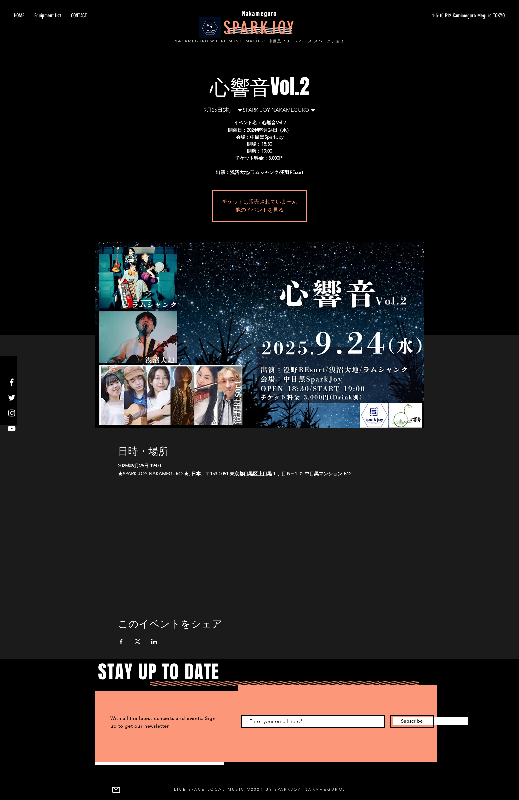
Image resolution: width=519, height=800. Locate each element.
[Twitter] (11, 397)
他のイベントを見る (259, 210)
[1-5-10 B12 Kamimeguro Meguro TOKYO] (441, 16)
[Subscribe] (412, 721)
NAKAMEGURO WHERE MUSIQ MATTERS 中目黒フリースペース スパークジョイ (259, 41)
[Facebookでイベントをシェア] (121, 641)
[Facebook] (11, 382)
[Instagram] (11, 413)
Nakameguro (259, 14)
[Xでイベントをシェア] (137, 641)
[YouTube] (11, 428)
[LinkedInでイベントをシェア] (154, 641)
